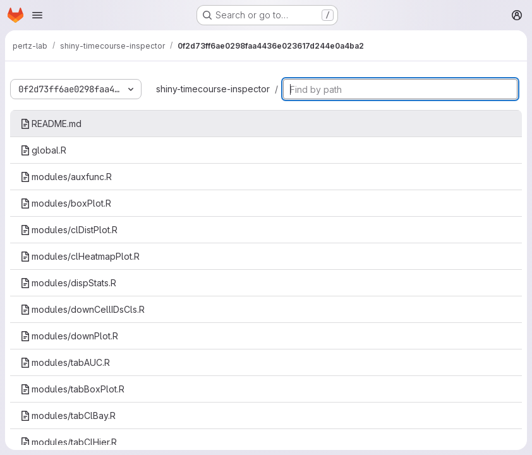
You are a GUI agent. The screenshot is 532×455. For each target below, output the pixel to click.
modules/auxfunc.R (66, 176)
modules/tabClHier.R (68, 442)
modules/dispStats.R (68, 282)
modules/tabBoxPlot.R (72, 389)
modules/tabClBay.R (68, 415)
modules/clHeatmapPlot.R (80, 256)
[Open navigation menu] (37, 15)
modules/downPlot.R (69, 336)
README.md (51, 123)
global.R (43, 150)
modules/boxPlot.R (65, 203)
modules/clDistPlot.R (69, 229)
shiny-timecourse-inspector (213, 88)
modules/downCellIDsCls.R (82, 309)
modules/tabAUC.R (65, 362)
